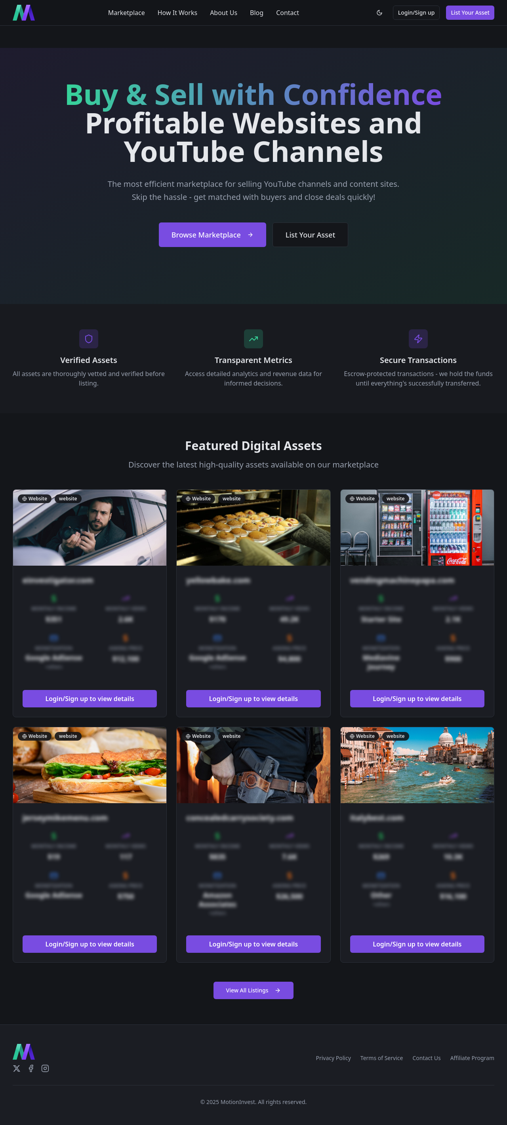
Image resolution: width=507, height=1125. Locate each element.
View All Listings (253, 990)
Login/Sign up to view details (90, 699)
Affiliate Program (472, 1058)
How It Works (177, 12)
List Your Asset (470, 12)
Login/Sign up (416, 12)
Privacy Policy (333, 1058)
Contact (287, 12)
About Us (223, 12)
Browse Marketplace (213, 234)
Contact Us (426, 1058)
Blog (256, 12)
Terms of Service (381, 1058)
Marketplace (126, 12)
